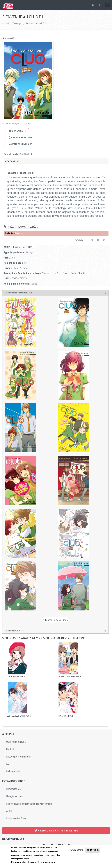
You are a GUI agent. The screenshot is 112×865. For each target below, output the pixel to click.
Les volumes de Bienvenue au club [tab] (55, 293)
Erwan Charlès (78, 273)
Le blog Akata (13, 771)
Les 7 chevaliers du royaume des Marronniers (29, 803)
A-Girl (9, 811)
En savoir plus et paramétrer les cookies (33, 862)
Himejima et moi (65, 716)
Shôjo (11, 227)
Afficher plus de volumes (55, 619)
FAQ (8, 763)
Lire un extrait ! (17, 131)
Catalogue (17, 23)
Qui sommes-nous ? (16, 741)
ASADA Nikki (12, 161)
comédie (34, 227)
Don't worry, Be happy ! (18, 676)
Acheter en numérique (20, 144)
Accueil (5, 23)
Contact (10, 749)
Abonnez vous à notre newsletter (56, 830)
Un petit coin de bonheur (70, 676)
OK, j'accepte (76, 849)
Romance (22, 227)
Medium (19, 233)
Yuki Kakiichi (48, 273)
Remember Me (13, 788)
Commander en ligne (20, 137)
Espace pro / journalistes (19, 756)
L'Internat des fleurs (16, 818)
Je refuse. (93, 849)
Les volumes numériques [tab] (55, 631)
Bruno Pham (63, 273)
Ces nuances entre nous (19, 716)
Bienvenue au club (21, 247)
